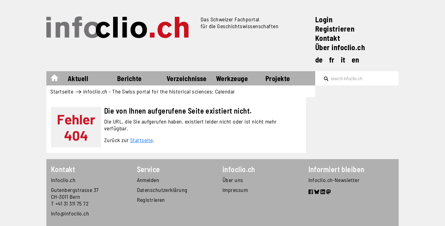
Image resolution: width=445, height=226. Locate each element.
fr (332, 59)
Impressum (235, 189)
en (355, 59)
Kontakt (327, 37)
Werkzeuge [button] (232, 78)
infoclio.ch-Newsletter (334, 179)
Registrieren (334, 28)
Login (324, 19)
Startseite (57, 79)
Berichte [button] (129, 78)
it (343, 59)
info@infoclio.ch (70, 213)
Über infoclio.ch (340, 47)
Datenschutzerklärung (162, 189)
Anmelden (148, 179)
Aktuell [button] (78, 78)
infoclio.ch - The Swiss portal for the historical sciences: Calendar (159, 91)
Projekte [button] (277, 78)
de (319, 59)
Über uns (232, 179)
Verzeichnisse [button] (187, 78)
